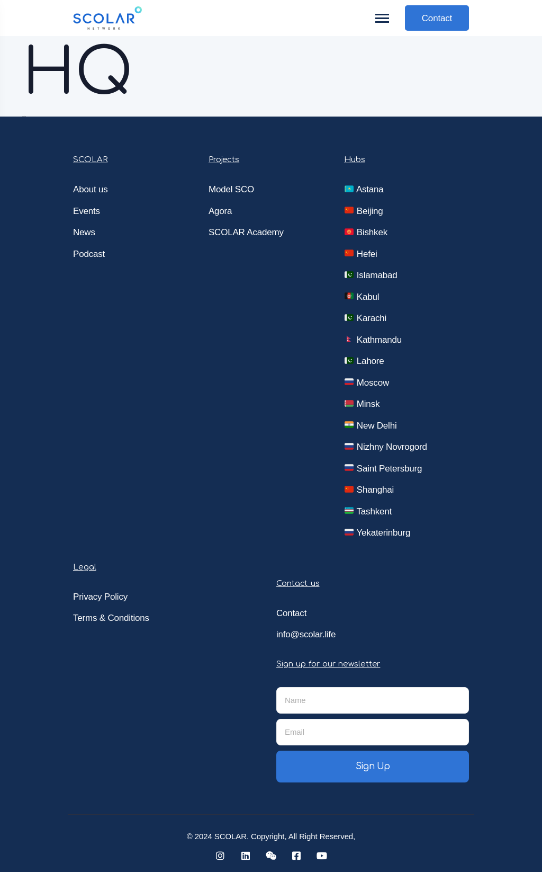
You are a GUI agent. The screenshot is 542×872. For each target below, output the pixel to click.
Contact (437, 18)
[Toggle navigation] (382, 18)
